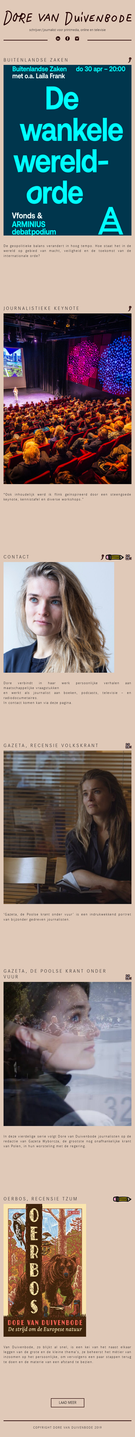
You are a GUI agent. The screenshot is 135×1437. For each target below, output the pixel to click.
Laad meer (67, 1402)
